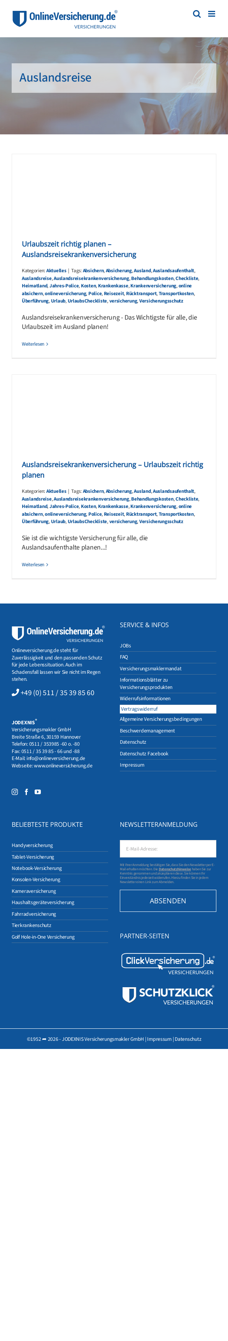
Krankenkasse (113, 285)
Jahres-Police (64, 285)
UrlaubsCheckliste (87, 300)
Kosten (88, 285)
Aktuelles (56, 270)
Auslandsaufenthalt (173, 270)
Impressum (159, 1039)
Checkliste (186, 278)
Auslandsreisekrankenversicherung (91, 278)
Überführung (35, 300)
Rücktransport (141, 293)
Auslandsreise (37, 278)
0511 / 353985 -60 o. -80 (54, 744)
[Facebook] (26, 792)
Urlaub (58, 300)
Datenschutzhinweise (175, 869)
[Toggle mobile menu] (212, 14)
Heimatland (34, 285)
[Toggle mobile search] (197, 14)
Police (95, 293)
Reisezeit (114, 293)
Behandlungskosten (152, 278)
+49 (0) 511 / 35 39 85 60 (58, 692)
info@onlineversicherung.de (55, 758)
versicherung (123, 300)
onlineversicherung (65, 293)
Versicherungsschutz (161, 300)
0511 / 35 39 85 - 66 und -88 (50, 751)
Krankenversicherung (153, 285)
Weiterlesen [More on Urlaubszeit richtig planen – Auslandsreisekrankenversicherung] (33, 344)
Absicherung (119, 270)
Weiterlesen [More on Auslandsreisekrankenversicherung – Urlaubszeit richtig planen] (33, 564)
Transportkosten (176, 293)
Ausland (142, 270)
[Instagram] (15, 792)
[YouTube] (38, 792)
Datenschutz (188, 1039)
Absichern (93, 270)
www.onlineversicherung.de (63, 765)
